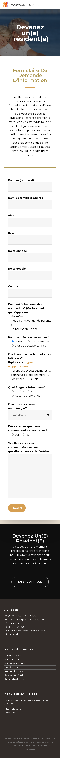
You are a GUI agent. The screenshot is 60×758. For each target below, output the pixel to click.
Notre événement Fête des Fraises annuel (26, 700)
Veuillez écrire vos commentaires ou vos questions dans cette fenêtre (28, 447)
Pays (11, 233)
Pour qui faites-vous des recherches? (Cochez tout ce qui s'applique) (28, 308)
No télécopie (17, 268)
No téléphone (17, 251)
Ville (11, 215)
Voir (25, 619)
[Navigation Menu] (55, 4)
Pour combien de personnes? (28, 337)
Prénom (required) (21, 180)
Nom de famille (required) (26, 197)
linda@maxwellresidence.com (29, 630)
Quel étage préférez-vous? (27, 387)
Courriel (13, 286)
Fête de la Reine (13, 709)
